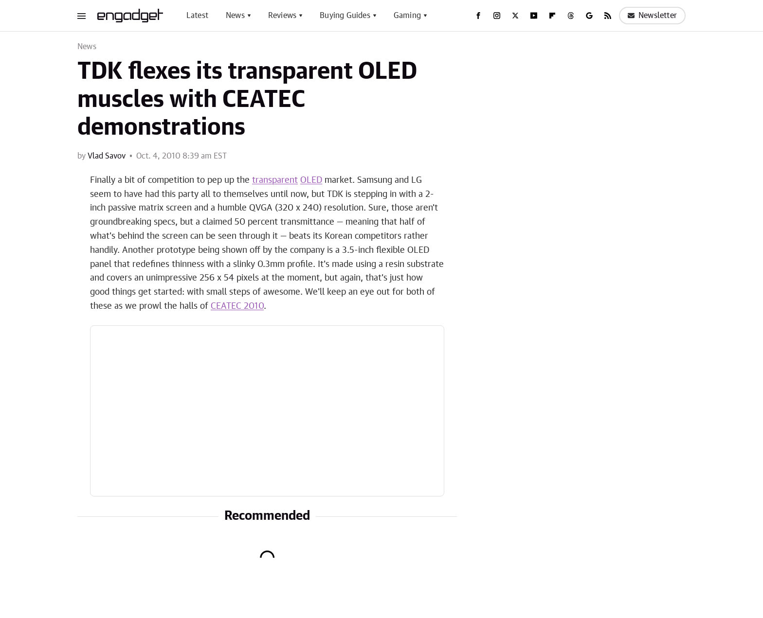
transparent (275, 180)
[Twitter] (515, 15)
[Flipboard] (552, 15)
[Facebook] (478, 15)
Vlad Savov (107, 156)
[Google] (589, 15)
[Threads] (570, 15)
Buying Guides (345, 15)
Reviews (282, 15)
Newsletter (652, 15)
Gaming (407, 15)
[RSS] (607, 15)
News (235, 15)
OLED (311, 180)
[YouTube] (534, 15)
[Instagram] (497, 15)
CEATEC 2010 (237, 306)
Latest (197, 15)
